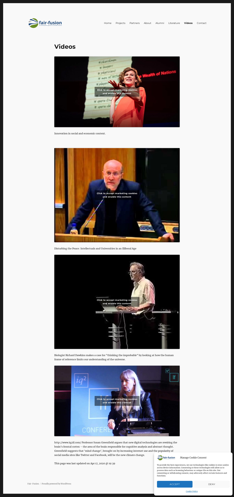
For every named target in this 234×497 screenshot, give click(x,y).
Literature (174, 23)
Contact (202, 23)
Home (107, 23)
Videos (188, 23)
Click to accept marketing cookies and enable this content (117, 92)
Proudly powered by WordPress (56, 484)
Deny (211, 484)
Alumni (160, 23)
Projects (120, 23)
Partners (135, 23)
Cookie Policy (192, 491)
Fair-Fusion (33, 484)
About (147, 23)
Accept (175, 484)
